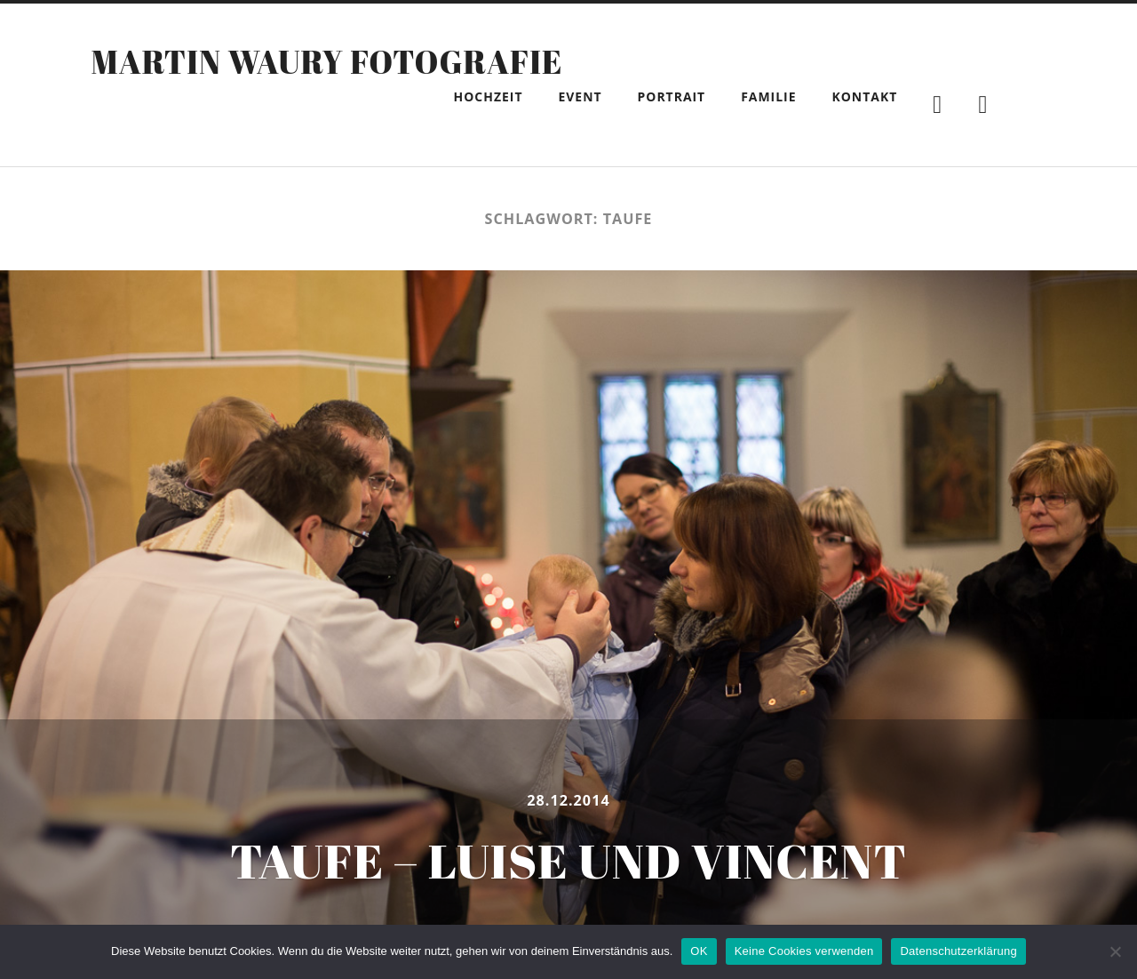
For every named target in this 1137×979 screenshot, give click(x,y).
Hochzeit (488, 96)
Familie (768, 96)
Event (579, 96)
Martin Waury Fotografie (326, 61)
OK (698, 951)
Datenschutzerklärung (958, 951)
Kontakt (865, 96)
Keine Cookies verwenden (804, 951)
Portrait (672, 96)
